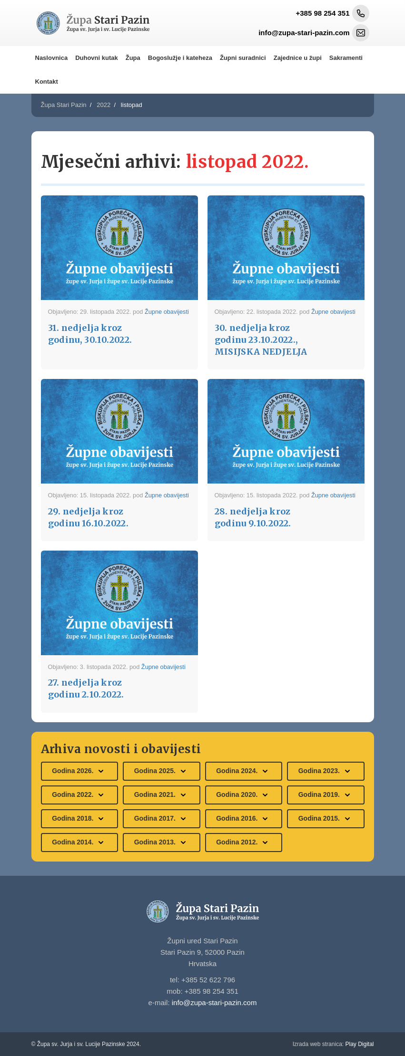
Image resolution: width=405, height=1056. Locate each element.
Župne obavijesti (167, 311)
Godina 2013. (161, 842)
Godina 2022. (79, 795)
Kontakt (46, 81)
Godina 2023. (325, 771)
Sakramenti (346, 57)
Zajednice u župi (298, 57)
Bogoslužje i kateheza (180, 57)
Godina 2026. (79, 771)
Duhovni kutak (96, 57)
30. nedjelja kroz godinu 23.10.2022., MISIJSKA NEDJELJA (261, 339)
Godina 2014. (79, 842)
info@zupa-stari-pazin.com (214, 1002)
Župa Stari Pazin (64, 104)
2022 (103, 104)
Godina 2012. (243, 842)
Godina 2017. (161, 818)
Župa (133, 57)
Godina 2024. (243, 771)
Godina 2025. (161, 771)
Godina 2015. (325, 818)
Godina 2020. (243, 795)
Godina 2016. (243, 818)
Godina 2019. (325, 795)
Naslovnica (51, 57)
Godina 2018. (79, 818)
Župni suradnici (243, 57)
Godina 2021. (161, 795)
